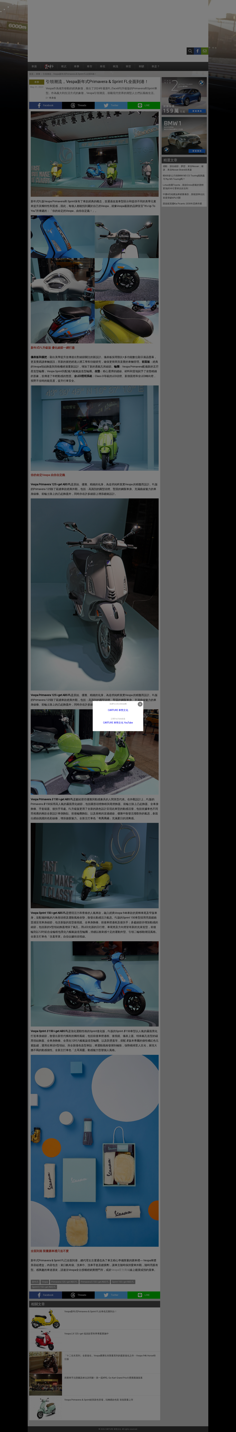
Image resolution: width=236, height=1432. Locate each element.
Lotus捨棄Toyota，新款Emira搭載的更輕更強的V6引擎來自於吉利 (183, 187)
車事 (76, 68)
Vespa (45, 1282)
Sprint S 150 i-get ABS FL (44, 1287)
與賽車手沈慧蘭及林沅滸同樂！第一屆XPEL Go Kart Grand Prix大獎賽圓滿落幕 (103, 1377)
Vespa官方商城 (120, 1269)
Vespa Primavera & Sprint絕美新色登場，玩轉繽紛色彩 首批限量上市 (98, 1399)
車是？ (155, 68)
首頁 (31, 74)
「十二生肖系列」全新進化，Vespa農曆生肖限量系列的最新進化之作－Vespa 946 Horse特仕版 (110, 1357)
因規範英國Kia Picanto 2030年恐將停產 (182, 203)
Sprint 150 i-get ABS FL (123, 1282)
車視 (102, 68)
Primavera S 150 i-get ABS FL (95, 1282)
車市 (89, 68)
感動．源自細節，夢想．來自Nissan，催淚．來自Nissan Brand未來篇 (183, 168)
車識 (115, 68)
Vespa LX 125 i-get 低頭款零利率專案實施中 (86, 1333)
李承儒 (52, 98)
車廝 (34, 68)
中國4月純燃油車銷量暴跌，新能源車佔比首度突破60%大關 (184, 196)
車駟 (141, 68)
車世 (128, 68)
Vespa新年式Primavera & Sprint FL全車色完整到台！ (90, 1311)
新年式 (35, 1282)
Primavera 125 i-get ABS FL (64, 1282)
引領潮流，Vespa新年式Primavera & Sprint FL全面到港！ (70, 74)
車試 (63, 68)
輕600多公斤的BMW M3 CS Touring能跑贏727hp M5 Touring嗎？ (184, 177)
